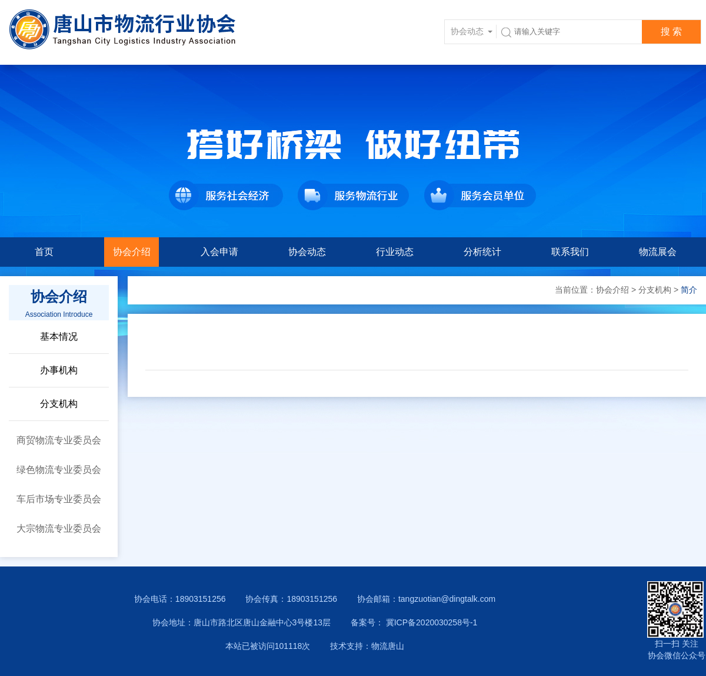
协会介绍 (132, 252)
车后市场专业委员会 (58, 499)
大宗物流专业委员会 (58, 528)
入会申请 (219, 252)
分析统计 (482, 252)
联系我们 (570, 252)
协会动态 (307, 252)
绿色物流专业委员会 (58, 470)
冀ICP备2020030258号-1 (431, 622)
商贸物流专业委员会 (58, 440)
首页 (44, 252)
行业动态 (395, 252)
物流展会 (658, 252)
